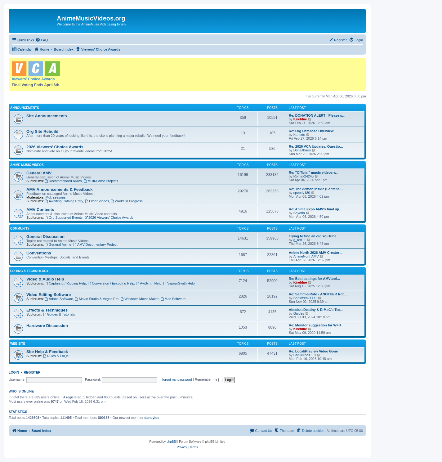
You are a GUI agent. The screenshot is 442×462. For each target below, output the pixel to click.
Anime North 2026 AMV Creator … (316, 252)
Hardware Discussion (47, 325)
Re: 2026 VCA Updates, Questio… (316, 146)
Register (32, 372)
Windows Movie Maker (139, 299)
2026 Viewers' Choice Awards (54, 147)
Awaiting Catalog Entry (64, 201)
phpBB (171, 441)
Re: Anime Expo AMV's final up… (315, 209)
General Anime (58, 244)
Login (14, 372)
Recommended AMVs (63, 181)
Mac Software (173, 299)
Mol (48, 197)
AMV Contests (40, 209)
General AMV (39, 173)
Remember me (208, 379)
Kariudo (299, 135)
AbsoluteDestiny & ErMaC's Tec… (316, 310)
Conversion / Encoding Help (111, 283)
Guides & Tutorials (59, 314)
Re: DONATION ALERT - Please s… (317, 115)
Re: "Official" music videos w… (314, 172)
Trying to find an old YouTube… (314, 236)
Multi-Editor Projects (101, 181)
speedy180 (301, 193)
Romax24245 (303, 176)
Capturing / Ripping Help (65, 283)
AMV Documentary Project (95, 244)
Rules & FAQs (56, 356)
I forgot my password (176, 379)
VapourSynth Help (178, 283)
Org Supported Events (64, 217)
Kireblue (300, 119)
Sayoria (299, 213)
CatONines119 (304, 355)
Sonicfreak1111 (305, 298)
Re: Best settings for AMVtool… (314, 278)
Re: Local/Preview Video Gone (313, 351)
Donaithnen (302, 150)
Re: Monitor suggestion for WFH (315, 325)
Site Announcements (46, 116)
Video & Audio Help (45, 279)
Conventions (38, 253)
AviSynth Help (148, 283)
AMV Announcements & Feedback (59, 189)
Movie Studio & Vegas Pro (97, 299)
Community (19, 228)
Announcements (24, 108)
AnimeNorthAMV (306, 256)
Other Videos (97, 201)
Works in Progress (127, 201)
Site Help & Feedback (47, 351)
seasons (59, 197)
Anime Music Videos (27, 165)
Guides (298, 313)
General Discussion (45, 236)
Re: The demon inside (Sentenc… (316, 189)
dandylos (151, 417)
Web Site (17, 343)
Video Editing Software (48, 294)
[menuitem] (41, 40)
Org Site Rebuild (42, 131)
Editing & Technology (29, 271)
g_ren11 (299, 240)
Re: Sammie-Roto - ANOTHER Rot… (318, 294)
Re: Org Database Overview (311, 131)
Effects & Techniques (47, 310)
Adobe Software (59, 299)
